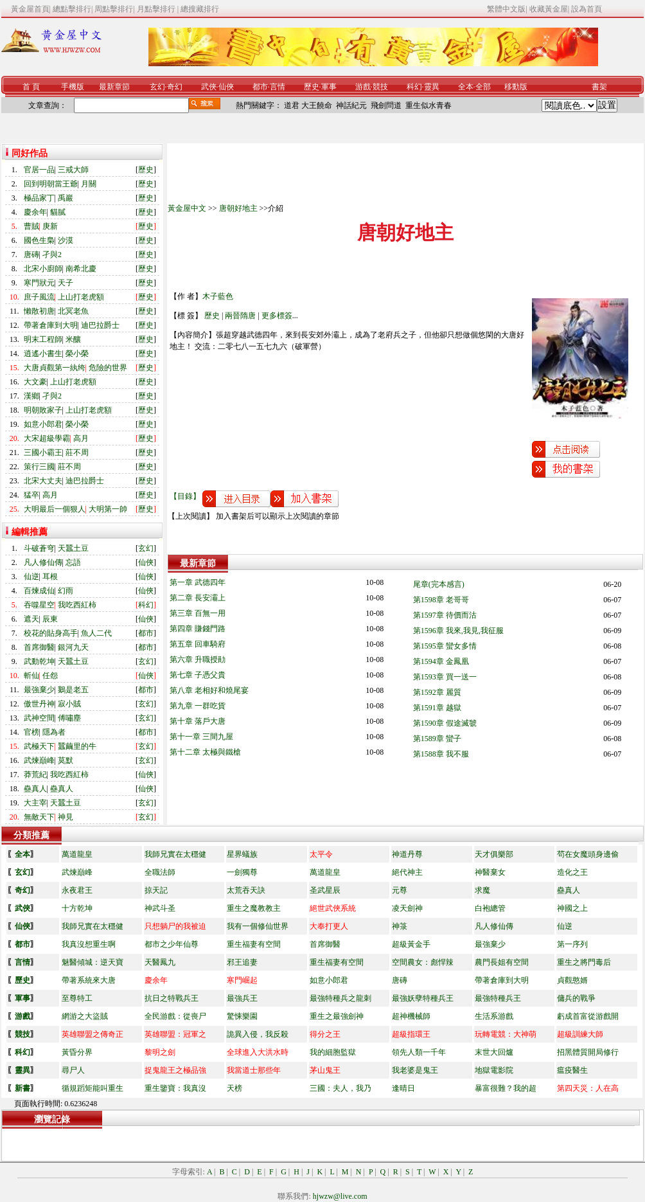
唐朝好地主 (238, 208)
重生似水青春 (428, 105)
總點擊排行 (72, 8)
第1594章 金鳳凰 (441, 661)
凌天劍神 (407, 908)
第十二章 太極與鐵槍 (205, 752)
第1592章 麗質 (437, 692)
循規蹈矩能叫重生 (92, 1088)
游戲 (363, 86)
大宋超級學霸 (47, 438)
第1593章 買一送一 (445, 676)
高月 (81, 438)
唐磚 (31, 254)
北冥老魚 (73, 311)
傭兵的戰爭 (576, 998)
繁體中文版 (506, 8)
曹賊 (31, 226)
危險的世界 (108, 367)
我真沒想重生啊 (89, 944)
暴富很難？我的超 (505, 1088)
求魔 (482, 890)
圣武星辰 (325, 890)
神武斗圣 (160, 908)
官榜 (31, 732)
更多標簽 (276, 315)
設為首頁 (586, 8)
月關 (88, 183)
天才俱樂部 (494, 854)
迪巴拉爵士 (100, 325)
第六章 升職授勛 (197, 659)
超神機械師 (411, 1016)
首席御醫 (39, 647)
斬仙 (31, 675)
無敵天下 (39, 816)
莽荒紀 (35, 774)
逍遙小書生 (43, 353)
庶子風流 (39, 296)
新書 (22, 1088)
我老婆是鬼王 (415, 1070)
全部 (483, 86)
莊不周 (77, 452)
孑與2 (52, 254)
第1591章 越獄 (437, 707)
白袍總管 (490, 908)
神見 (65, 816)
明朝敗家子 (43, 410)
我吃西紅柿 (77, 604)
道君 (291, 105)
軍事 (329, 86)
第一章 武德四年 (197, 582)
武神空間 (39, 717)
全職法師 (160, 872)
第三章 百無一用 (197, 613)
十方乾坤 (77, 908)
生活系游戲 (494, 1016)
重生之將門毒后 (584, 962)
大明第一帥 (108, 509)
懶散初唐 (39, 311)
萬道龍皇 (77, 854)
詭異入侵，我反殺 (257, 1034)
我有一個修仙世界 (257, 926)
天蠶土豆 (73, 548)
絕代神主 (407, 872)
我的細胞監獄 (333, 1052)
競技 (380, 86)
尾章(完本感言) (438, 584)
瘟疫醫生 (572, 1070)
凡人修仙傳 (43, 562)
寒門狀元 (39, 282)
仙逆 (31, 576)
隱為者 (54, 732)
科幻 (414, 86)
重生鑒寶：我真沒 (175, 1088)
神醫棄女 (490, 872)
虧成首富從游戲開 (588, 1016)
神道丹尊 (407, 854)
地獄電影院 (494, 1070)
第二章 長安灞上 (197, 597)
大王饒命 (316, 105)
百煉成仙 (39, 590)
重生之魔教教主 (254, 908)
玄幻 (157, 86)
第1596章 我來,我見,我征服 (458, 630)
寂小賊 (69, 703)
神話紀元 (351, 105)
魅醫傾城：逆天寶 (92, 962)
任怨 (50, 675)
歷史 (311, 86)
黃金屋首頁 (30, 8)
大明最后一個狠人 (54, 509)
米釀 (73, 339)
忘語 (73, 562)
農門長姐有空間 (502, 962)
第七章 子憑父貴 (197, 674)
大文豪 (35, 381)
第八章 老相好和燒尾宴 (209, 690)
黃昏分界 (77, 1052)
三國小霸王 (43, 452)
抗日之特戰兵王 (172, 998)
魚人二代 (96, 633)
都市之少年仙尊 (172, 944)
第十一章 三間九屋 (201, 736)
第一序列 (572, 944)
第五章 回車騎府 (197, 644)
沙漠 (65, 240)
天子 (65, 282)
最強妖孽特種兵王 (423, 998)
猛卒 (31, 494)
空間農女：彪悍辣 (423, 962)
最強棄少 (39, 689)
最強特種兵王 (498, 998)
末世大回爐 (494, 1052)
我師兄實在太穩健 (175, 854)
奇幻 (174, 86)
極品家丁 (39, 197)
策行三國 (39, 466)
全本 (465, 86)
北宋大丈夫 (43, 480)
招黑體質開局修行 (588, 1052)
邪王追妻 (242, 962)
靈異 (431, 86)
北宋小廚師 (43, 268)
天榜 (234, 1088)
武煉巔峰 (39, 760)
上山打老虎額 (81, 296)
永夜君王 (77, 890)
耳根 (50, 576)
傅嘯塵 (69, 717)
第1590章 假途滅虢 (445, 723)
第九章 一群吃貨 (197, 705)
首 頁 (31, 86)
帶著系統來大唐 (89, 980)
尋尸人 (73, 1070)
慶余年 (35, 212)
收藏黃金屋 (548, 8)
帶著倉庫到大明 (51, 325)
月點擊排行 (157, 8)
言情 (277, 86)
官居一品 (39, 169)
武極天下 (39, 746)
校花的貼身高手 (51, 633)
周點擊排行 (113, 8)
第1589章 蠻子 (437, 738)
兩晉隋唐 (240, 315)
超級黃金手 (411, 944)
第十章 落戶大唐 (197, 721)
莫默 (65, 760)
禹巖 (65, 197)
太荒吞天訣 (246, 890)
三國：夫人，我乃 (340, 1088)
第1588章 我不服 (441, 753)
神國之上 (572, 908)
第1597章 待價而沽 (445, 615)
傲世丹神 (39, 703)
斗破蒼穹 (39, 548)
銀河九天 (73, 647)
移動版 (515, 86)
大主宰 (35, 802)
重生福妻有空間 (254, 944)
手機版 (72, 86)
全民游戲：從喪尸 (175, 1016)
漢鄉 (31, 395)
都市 (260, 86)
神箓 (399, 926)
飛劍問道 (386, 105)
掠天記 (156, 890)
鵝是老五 (73, 689)
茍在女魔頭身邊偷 (588, 854)
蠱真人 (35, 788)
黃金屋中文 (187, 208)
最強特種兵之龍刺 (340, 998)
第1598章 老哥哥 (441, 599)
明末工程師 (43, 339)
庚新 (50, 226)
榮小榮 (77, 353)
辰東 (50, 618)
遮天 (31, 618)
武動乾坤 (39, 661)
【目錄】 (185, 496)
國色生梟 (39, 240)
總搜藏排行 (200, 8)
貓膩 (58, 212)
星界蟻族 (242, 854)
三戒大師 (73, 169)
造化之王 (572, 872)
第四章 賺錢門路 (197, 628)
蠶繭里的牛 (77, 746)
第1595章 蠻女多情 (445, 645)
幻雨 (65, 590)
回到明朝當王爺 (51, 183)
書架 (599, 86)
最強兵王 (242, 998)
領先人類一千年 (419, 1052)
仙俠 (226, 86)
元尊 (399, 890)
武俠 (208, 86)
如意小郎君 (43, 424)
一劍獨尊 (242, 872)
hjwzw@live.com (340, 1196)
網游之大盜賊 (85, 1016)
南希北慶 (81, 268)
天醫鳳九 (160, 962)
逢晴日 (403, 1088)
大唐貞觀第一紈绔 (54, 367)
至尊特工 (77, 998)
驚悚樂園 (242, 1016)
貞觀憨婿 (572, 980)
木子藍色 (217, 296)
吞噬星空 (39, 604)
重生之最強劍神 (337, 1016)
